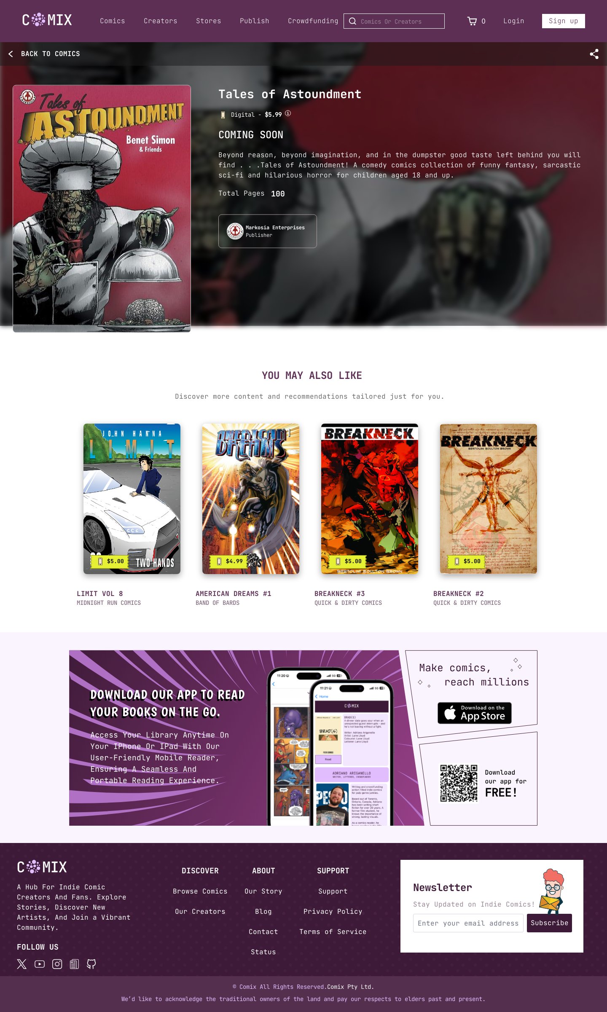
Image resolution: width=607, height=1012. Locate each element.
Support (333, 891)
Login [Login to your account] (513, 20)
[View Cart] (472, 21)
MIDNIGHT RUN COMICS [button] (109, 603)
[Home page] (47, 21)
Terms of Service (333, 931)
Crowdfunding (313, 20)
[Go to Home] (47, 20)
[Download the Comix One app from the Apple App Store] (479, 709)
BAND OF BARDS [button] (217, 603)
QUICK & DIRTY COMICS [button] (348, 603)
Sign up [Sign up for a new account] (563, 20)
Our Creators (200, 911)
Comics (112, 20)
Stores (208, 20)
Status (263, 952)
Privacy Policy (333, 911)
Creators (160, 20)
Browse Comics (200, 891)
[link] (132, 499)
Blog (263, 911)
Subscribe (550, 922)
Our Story (263, 891)
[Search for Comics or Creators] (394, 21)
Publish (254, 20)
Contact (263, 931)
